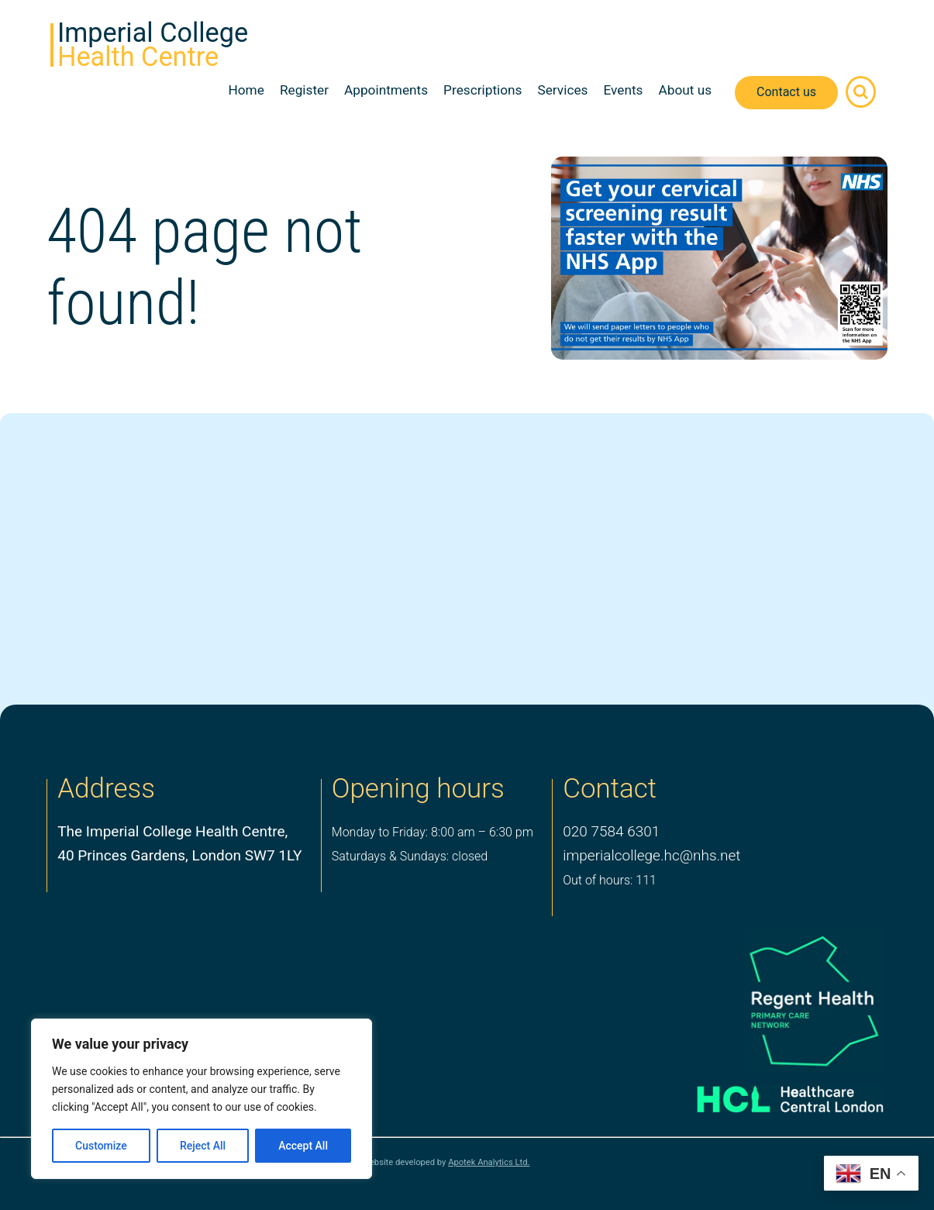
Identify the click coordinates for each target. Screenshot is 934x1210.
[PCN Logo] (772, 1000)
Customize (101, 1145)
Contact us (786, 91)
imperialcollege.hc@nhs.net (651, 855)
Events (623, 90)
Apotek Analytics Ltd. (488, 1162)
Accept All (303, 1145)
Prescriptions (482, 90)
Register (304, 90)
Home (246, 90)
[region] (201, 1099)
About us (685, 90)
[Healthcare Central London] (772, 1093)
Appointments (386, 90)
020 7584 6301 (611, 831)
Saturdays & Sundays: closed (410, 856)
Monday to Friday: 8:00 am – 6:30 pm (432, 832)
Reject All (203, 1145)
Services (562, 90)
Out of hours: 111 (610, 880)
